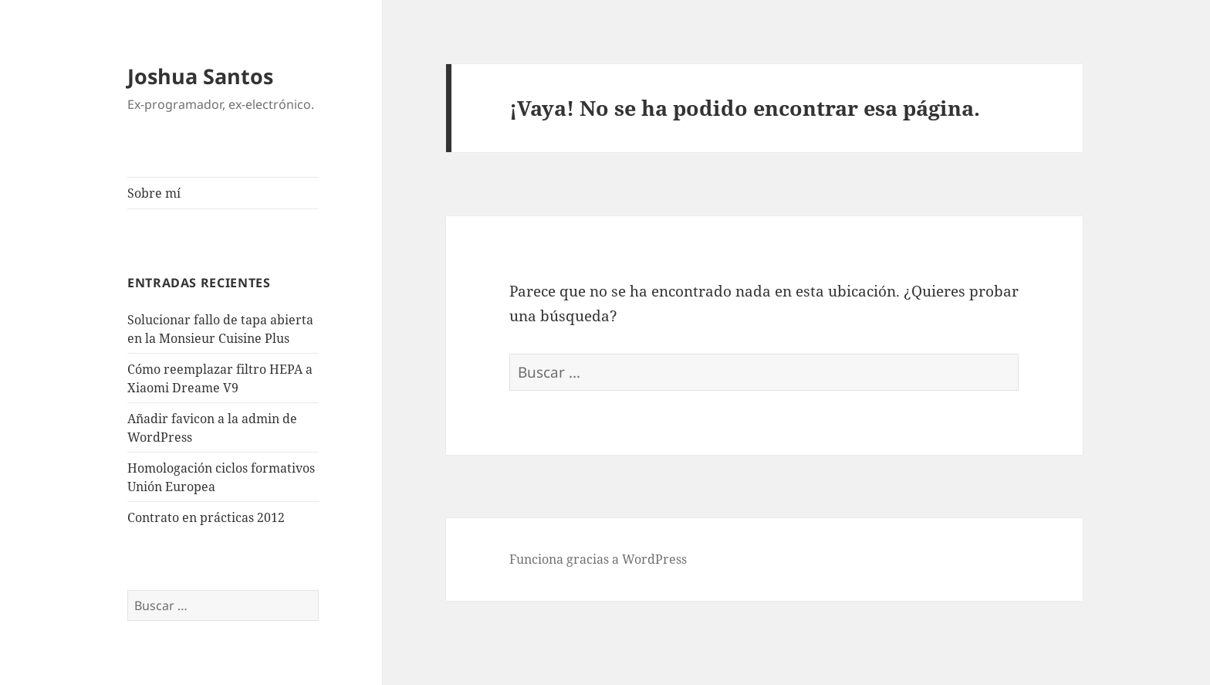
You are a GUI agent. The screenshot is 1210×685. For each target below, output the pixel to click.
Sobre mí (154, 193)
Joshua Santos (200, 76)
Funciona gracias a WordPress (598, 559)
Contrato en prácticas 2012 (206, 517)
